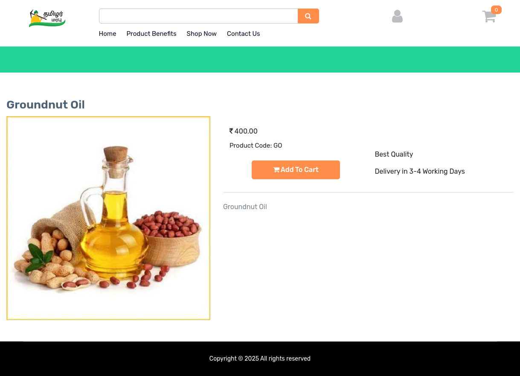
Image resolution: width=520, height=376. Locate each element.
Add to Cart (296, 170)
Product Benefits (151, 34)
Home (107, 34)
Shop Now (202, 34)
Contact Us (243, 34)
